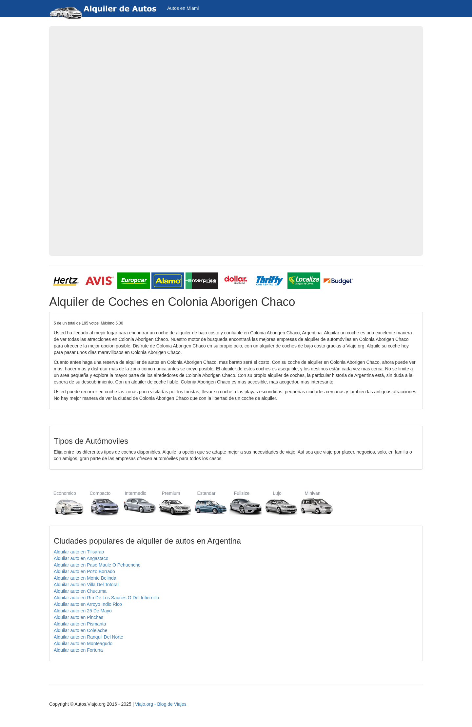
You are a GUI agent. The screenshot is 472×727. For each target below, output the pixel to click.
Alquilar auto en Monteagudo (83, 643)
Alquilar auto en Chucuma (80, 591)
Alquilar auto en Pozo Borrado (84, 571)
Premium (171, 503)
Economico (64, 503)
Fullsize (241, 503)
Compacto (100, 503)
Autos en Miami (183, 8)
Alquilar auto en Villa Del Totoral (86, 584)
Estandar (206, 503)
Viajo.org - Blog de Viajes (161, 704)
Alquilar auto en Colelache (80, 630)
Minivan (312, 503)
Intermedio (135, 503)
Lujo (277, 503)
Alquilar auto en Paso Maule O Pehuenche (97, 565)
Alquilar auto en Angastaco (81, 558)
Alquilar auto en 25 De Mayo (83, 610)
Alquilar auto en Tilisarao (79, 551)
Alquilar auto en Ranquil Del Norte (88, 637)
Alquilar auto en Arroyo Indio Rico (88, 604)
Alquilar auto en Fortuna (78, 650)
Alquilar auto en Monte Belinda (85, 578)
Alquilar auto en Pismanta (80, 623)
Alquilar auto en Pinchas (78, 617)
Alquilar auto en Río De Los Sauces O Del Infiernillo (106, 597)
